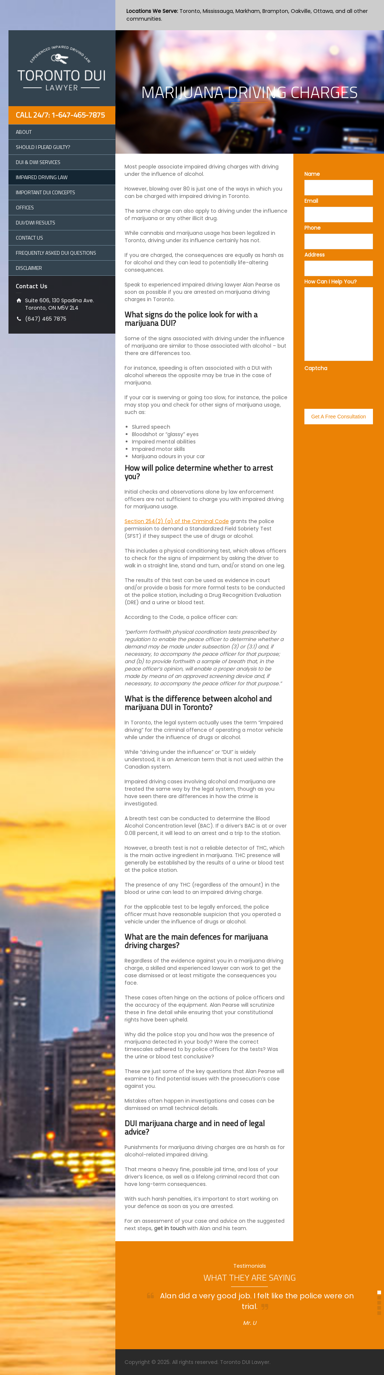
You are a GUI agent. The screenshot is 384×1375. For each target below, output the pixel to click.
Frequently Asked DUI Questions (56, 253)
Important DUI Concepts (45, 192)
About (24, 132)
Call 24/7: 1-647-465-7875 (60, 115)
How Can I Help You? (330, 281)
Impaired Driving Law (41, 177)
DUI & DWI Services (38, 162)
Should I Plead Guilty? (43, 147)
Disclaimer (29, 268)
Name (312, 174)
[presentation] (339, 383)
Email (311, 201)
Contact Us (29, 237)
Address (314, 254)
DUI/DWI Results (35, 222)
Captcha (315, 368)
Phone (312, 228)
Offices (25, 207)
